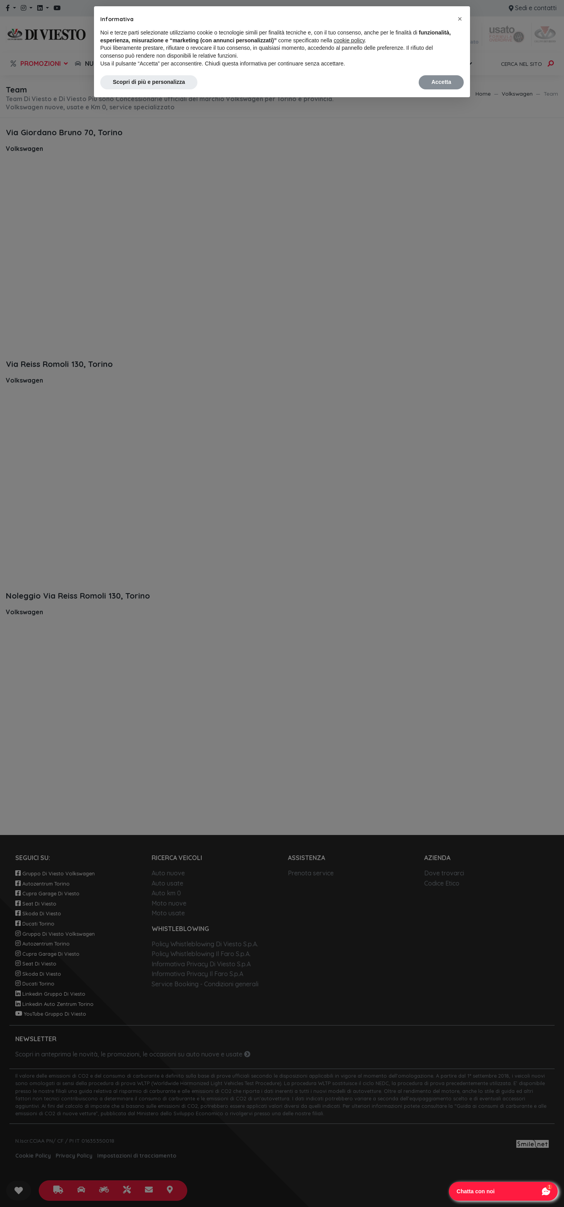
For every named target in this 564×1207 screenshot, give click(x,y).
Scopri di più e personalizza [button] (149, 82)
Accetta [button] (441, 82)
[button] (460, 19)
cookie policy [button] (349, 40)
